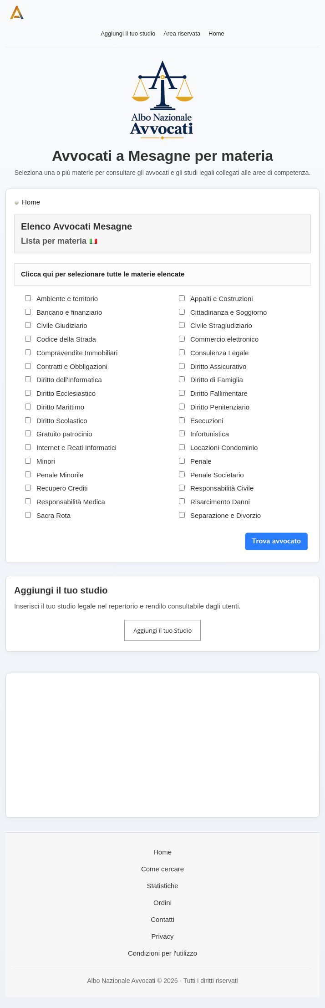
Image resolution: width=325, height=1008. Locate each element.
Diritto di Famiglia (216, 380)
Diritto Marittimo (60, 407)
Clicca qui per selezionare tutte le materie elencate (102, 274)
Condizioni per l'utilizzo (162, 953)
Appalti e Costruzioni (221, 298)
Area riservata (181, 33)
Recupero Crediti (62, 488)
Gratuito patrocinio (64, 434)
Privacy (162, 936)
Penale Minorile (59, 475)
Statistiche (162, 886)
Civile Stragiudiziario (221, 325)
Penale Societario (217, 475)
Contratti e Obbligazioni (71, 366)
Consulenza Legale (219, 353)
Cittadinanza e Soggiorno (228, 312)
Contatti (162, 919)
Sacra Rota (53, 515)
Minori (45, 461)
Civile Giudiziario (61, 325)
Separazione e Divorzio (225, 515)
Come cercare (162, 869)
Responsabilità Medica (70, 502)
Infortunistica (209, 434)
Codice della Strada (66, 339)
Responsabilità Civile (222, 488)
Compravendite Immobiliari (76, 353)
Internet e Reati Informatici (76, 447)
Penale (201, 461)
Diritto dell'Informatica (69, 380)
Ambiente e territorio (67, 298)
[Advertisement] (162, 745)
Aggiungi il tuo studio (128, 33)
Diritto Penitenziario (219, 407)
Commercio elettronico (224, 339)
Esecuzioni (206, 421)
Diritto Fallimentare (219, 393)
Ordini (162, 902)
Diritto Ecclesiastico (66, 393)
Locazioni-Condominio (224, 447)
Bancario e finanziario (69, 312)
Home (216, 33)
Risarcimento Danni (220, 502)
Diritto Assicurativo (218, 366)
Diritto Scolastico (61, 421)
